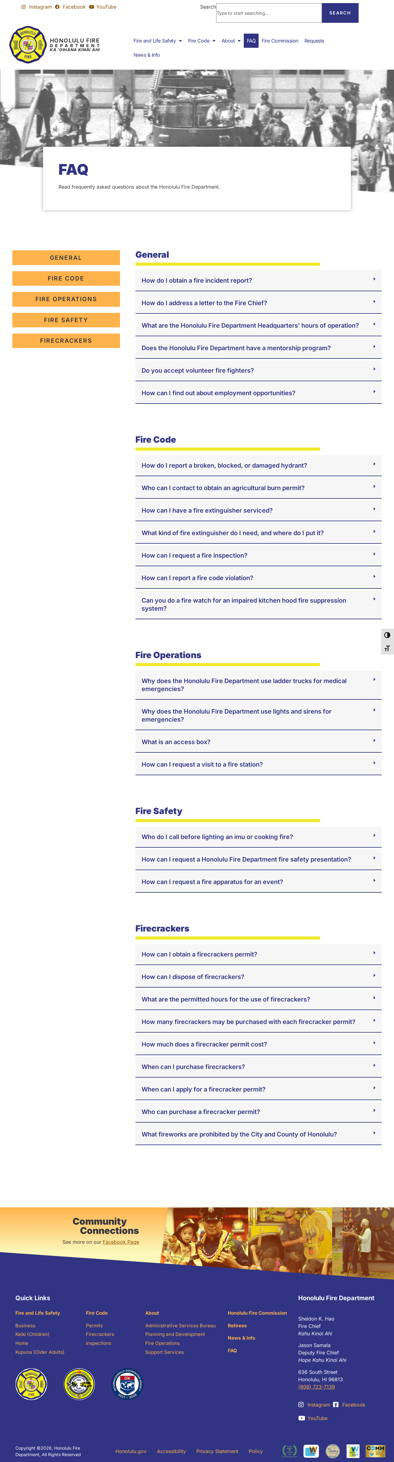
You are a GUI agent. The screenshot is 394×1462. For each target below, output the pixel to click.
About (231, 40)
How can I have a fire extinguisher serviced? (207, 510)
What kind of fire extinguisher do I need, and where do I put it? (233, 533)
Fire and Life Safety (158, 40)
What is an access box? (176, 742)
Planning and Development (176, 1336)
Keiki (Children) (33, 1336)
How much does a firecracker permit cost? (204, 1044)
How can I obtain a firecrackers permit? (199, 954)
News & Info (147, 55)
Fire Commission (280, 41)
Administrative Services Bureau (181, 1326)
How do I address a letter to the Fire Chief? (204, 303)
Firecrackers (100, 1336)
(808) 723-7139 (316, 1387)
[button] (258, 280)
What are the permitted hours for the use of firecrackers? (226, 999)
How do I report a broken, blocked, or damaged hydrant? (224, 465)
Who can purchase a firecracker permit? (201, 1112)
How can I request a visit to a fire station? (202, 764)
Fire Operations (163, 1345)
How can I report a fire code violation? (197, 578)
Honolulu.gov (131, 1451)
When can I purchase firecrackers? (193, 1067)
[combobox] (269, 13)
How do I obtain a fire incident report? (197, 280)
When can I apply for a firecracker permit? (204, 1089)
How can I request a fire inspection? (194, 555)
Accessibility (171, 1451)
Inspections (99, 1345)
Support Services (165, 1354)
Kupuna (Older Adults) (40, 1354)
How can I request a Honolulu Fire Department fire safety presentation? (246, 859)
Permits (94, 1326)
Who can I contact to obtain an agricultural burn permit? (223, 488)
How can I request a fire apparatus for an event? (212, 882)
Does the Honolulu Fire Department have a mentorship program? (236, 348)
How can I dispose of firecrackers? (193, 977)
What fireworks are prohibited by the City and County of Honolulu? (239, 1134)
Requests (314, 41)
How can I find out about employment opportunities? (219, 393)
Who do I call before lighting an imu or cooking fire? (217, 837)
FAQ (251, 41)
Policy (256, 1451)
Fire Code (201, 40)
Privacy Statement (217, 1451)
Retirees (238, 1326)
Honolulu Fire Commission (259, 1313)
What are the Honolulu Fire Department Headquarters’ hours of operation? (250, 325)
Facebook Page (121, 1242)
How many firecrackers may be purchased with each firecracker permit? (249, 1022)
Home (22, 1345)
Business (25, 1326)
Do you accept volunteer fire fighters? (198, 370)
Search (208, 7)
